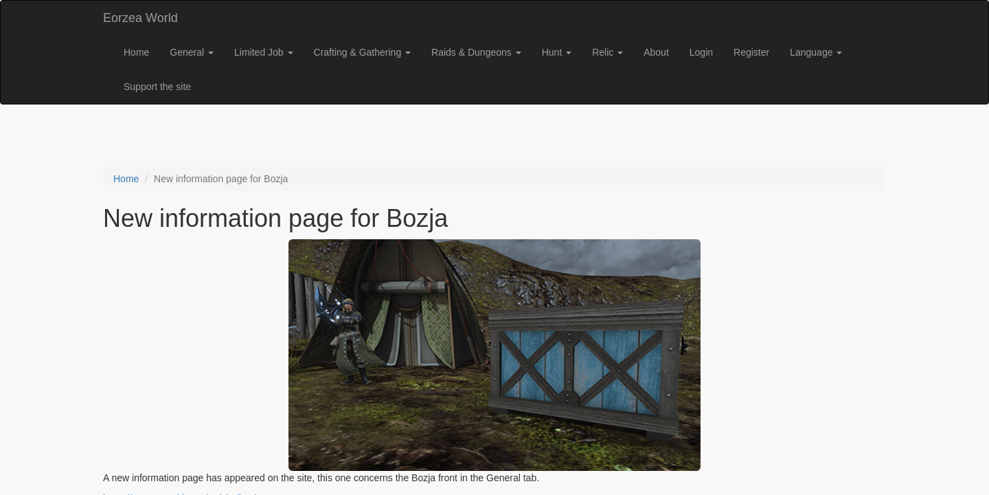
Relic (607, 52)
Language (816, 52)
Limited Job (263, 52)
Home (136, 52)
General (192, 52)
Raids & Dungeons (476, 52)
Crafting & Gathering (362, 52)
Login (701, 52)
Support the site (157, 86)
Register (751, 52)
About (656, 52)
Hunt (556, 52)
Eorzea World (140, 18)
